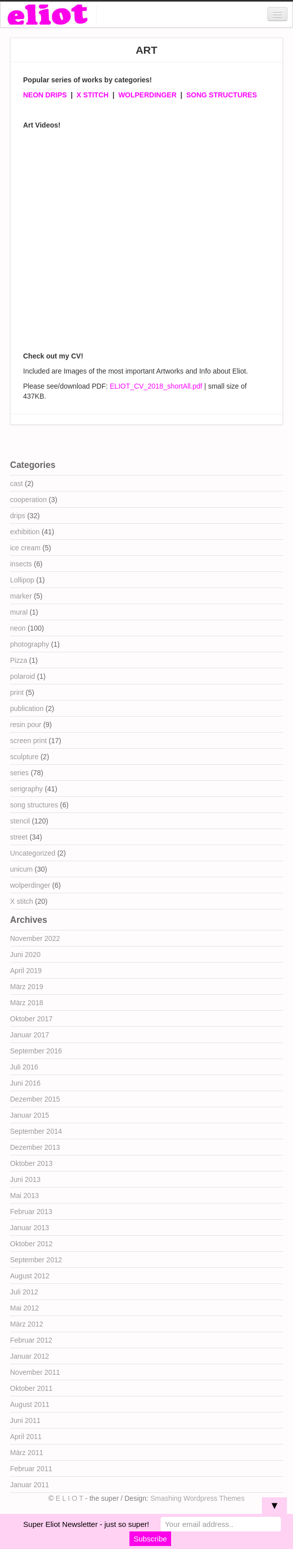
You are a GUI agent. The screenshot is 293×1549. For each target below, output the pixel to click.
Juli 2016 (24, 1067)
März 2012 (26, 1324)
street (19, 837)
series (19, 773)
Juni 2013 (25, 1179)
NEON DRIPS (45, 95)
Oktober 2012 (31, 1244)
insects (21, 564)
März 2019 (26, 987)
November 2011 (35, 1372)
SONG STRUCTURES (221, 95)
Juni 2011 (25, 1420)
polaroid (22, 676)
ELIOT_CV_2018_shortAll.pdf (156, 386)
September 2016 (36, 1051)
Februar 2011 (31, 1469)
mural (19, 612)
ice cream (25, 548)
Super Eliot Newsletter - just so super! (86, 1524)
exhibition (25, 532)
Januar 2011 (29, 1485)
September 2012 (36, 1260)
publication (27, 708)
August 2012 (30, 1276)
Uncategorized (32, 853)
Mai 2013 (24, 1195)
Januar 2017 (29, 1035)
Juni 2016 (25, 1083)
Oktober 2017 (31, 1019)
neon (18, 628)
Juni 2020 (25, 954)
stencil (20, 821)
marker (21, 596)
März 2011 (26, 1453)
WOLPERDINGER (147, 95)
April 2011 (26, 1437)
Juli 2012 (24, 1292)
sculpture (24, 757)
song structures (34, 805)
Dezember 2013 (35, 1147)
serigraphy (26, 789)
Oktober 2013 (31, 1163)
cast (16, 484)
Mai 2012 (24, 1308)
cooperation (28, 500)
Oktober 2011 (31, 1388)
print (17, 692)
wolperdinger (30, 885)
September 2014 (36, 1131)
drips (17, 516)
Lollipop (22, 580)
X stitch (21, 901)
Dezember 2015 (35, 1099)
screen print (28, 741)
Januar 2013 (29, 1228)
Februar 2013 (31, 1212)
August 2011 (30, 1404)
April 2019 (26, 971)
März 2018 (26, 1003)
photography (29, 644)
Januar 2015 (29, 1115)
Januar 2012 (29, 1356)
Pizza (18, 660)
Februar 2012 (31, 1340)
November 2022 (35, 938)
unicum (21, 869)
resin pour (25, 725)
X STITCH (93, 95)
